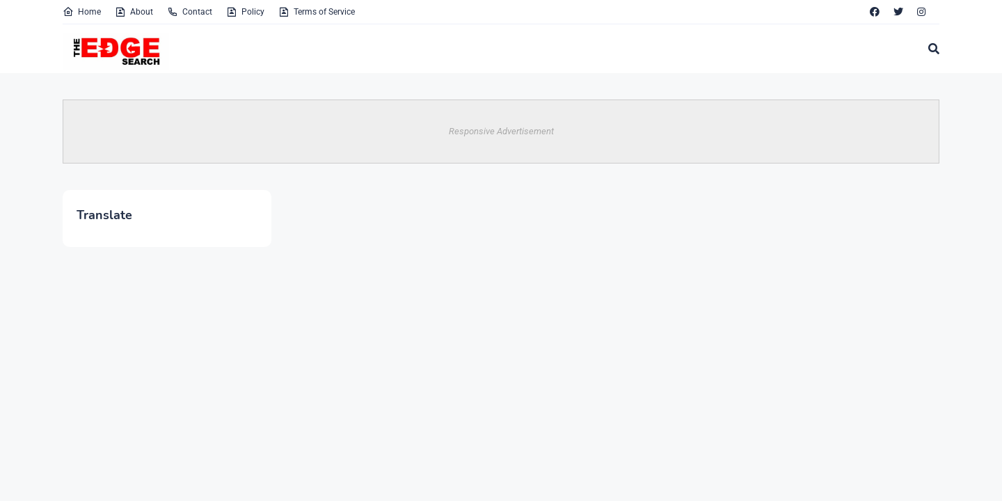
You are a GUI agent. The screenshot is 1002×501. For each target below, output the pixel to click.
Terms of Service (316, 11)
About (134, 11)
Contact (189, 11)
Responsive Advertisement (501, 131)
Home (82, 11)
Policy (245, 11)
